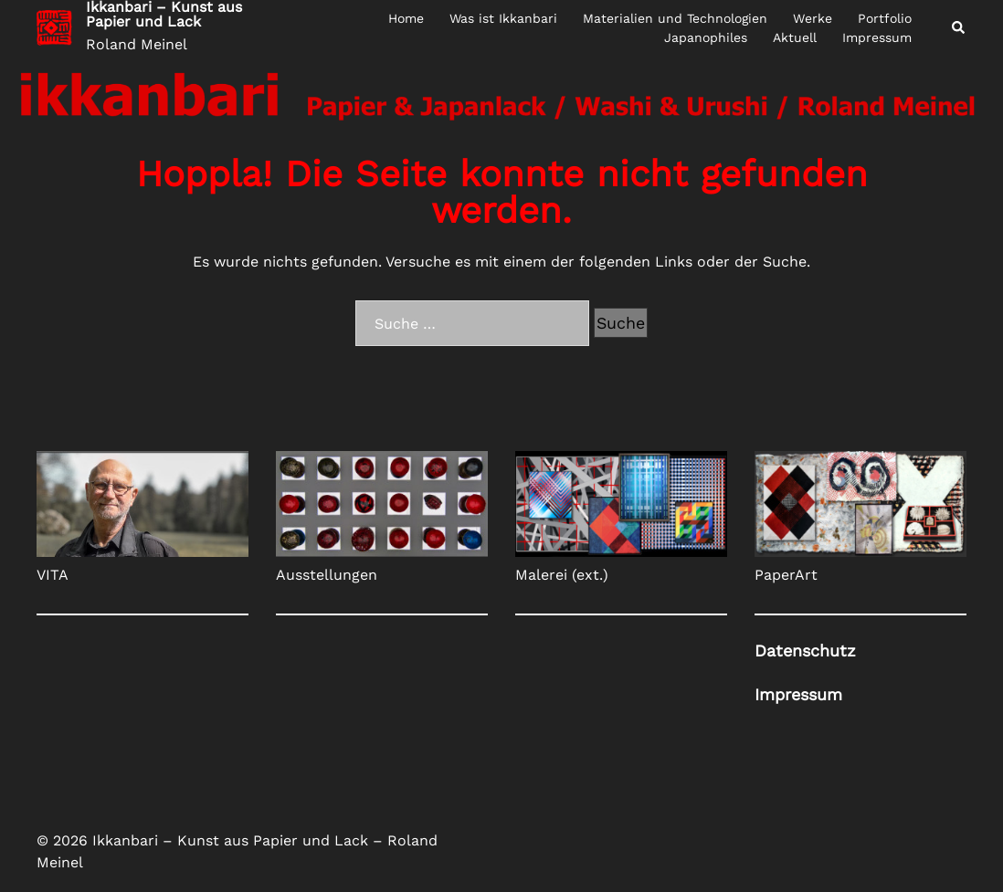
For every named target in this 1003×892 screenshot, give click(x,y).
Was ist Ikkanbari (503, 18)
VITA (53, 574)
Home (406, 18)
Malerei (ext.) (561, 574)
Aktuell (795, 37)
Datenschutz (805, 650)
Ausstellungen (326, 574)
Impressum (877, 37)
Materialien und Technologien (675, 18)
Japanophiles (705, 37)
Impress (798, 694)
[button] (959, 28)
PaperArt (786, 574)
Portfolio (885, 18)
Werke (812, 18)
